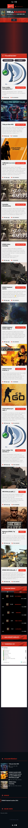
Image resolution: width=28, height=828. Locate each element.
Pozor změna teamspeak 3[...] (7, 88)
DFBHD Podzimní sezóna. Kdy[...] (7, 328)
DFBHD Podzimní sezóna (7, 288)
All (7, 592)
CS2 (20, 592)
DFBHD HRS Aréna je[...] (9, 570)
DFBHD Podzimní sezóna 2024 (10, 800)
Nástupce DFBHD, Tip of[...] (8, 532)
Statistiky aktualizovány (6, 205)
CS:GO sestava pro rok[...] (7, 409)
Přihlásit (10, 6)
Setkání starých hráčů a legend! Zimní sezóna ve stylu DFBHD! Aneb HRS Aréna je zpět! (15, 774)
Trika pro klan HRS (7, 124)
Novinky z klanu (8, 60)
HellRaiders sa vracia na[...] (8, 163)
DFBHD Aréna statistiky (6, 245)
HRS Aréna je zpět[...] (8, 491)
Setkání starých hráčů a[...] (7, 369)
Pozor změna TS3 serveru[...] (7, 451)
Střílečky (20, 60)
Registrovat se (19, 6)
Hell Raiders (5, 647)
